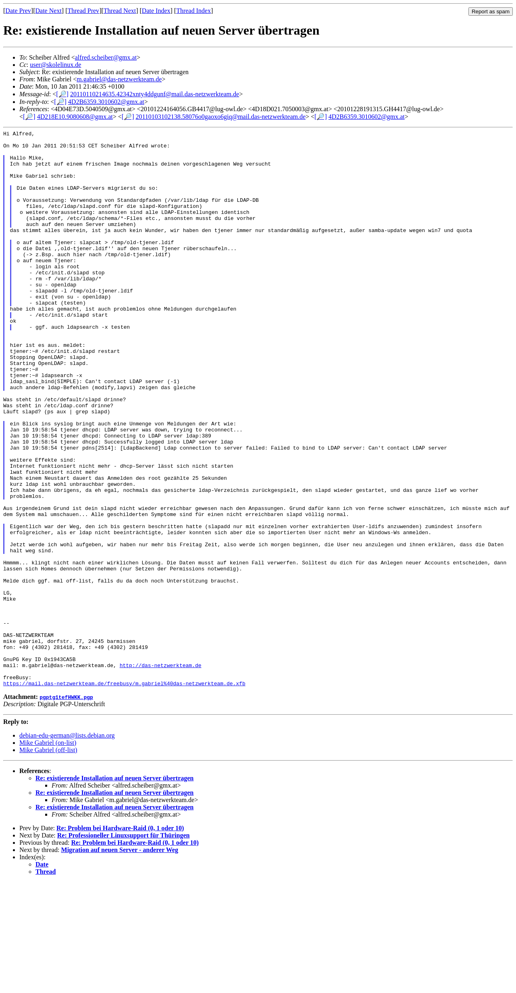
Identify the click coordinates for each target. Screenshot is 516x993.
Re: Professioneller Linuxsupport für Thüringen (123, 946)
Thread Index (193, 10)
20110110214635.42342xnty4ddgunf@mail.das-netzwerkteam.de (154, 94)
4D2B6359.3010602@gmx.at (106, 101)
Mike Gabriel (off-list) (48, 861)
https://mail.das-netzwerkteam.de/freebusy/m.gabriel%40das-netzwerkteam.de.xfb (124, 794)
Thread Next (120, 10)
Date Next (48, 10)
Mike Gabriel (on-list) (47, 853)
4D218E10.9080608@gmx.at (75, 116)
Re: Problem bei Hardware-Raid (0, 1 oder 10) (120, 939)
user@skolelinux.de (55, 64)
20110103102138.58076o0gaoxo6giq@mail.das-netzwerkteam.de (220, 116)
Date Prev (18, 10)
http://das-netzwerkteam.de (161, 772)
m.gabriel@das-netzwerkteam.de (119, 79)
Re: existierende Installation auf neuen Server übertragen (114, 889)
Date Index (156, 10)
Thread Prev (83, 10)
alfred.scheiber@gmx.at (106, 57)
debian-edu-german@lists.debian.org (67, 846)
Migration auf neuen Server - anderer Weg (119, 961)
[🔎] (62, 94)
